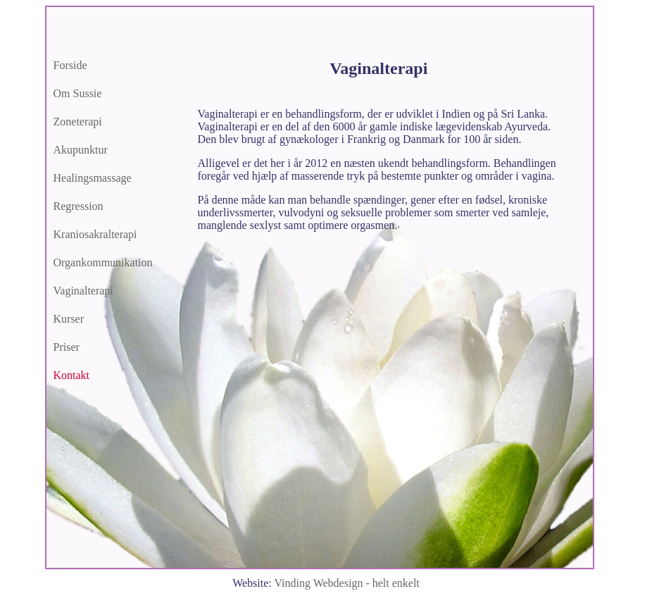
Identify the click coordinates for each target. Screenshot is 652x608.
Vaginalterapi (83, 291)
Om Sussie (78, 93)
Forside (70, 65)
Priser (67, 347)
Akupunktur (81, 150)
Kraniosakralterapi (95, 234)
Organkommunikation (103, 262)
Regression (79, 206)
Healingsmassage (93, 178)
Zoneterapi (78, 122)
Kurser (69, 319)
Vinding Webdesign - (346, 583)
